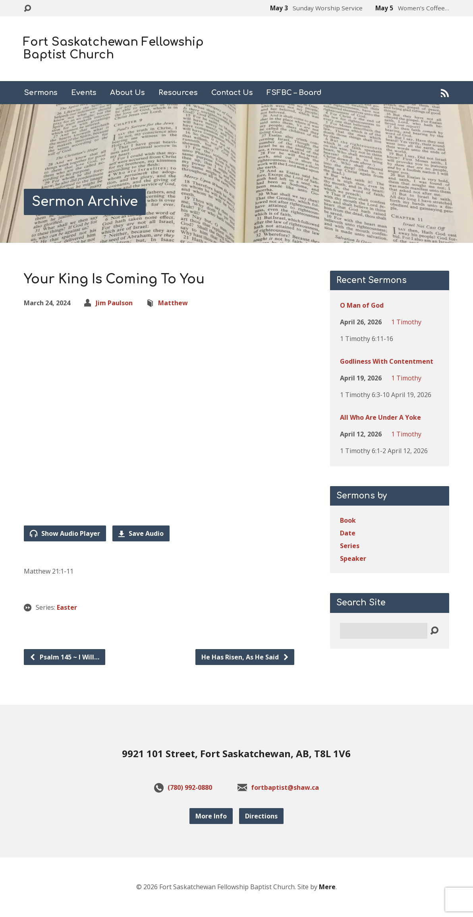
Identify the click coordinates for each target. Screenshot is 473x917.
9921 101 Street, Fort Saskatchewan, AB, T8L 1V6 (236, 753)
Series (349, 545)
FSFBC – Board (294, 92)
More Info (211, 816)
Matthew (173, 303)
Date (347, 533)
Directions (261, 816)
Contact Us (232, 92)
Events (84, 92)
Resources (178, 92)
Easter (67, 607)
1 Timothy (406, 322)
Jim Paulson (114, 303)
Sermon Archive (85, 202)
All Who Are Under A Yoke (380, 417)
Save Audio (141, 533)
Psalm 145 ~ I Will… (64, 657)
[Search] (383, 631)
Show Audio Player (65, 533)
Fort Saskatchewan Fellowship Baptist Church (113, 48)
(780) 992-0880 (190, 787)
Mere (327, 886)
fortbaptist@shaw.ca (285, 787)
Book (348, 520)
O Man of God (362, 305)
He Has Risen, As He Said (245, 657)
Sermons (41, 92)
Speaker (353, 558)
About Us (127, 92)
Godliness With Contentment (386, 361)
